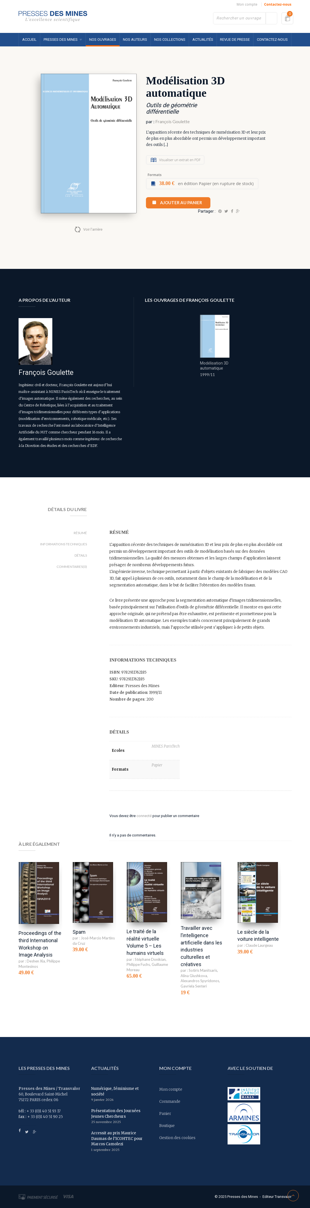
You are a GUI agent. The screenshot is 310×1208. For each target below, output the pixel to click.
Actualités (202, 39)
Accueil (29, 39)
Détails (81, 555)
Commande (169, 1101)
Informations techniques (63, 544)
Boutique (167, 1125)
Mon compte (247, 4)
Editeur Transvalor (276, 1196)
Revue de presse (235, 39)
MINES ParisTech (166, 746)
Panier (165, 1113)
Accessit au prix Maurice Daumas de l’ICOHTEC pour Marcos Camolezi (117, 1138)
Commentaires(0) (72, 566)
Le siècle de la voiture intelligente (258, 935)
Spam (79, 932)
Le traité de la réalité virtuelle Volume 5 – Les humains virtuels (145, 942)
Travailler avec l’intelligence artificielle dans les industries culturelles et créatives (201, 946)
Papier (157, 765)
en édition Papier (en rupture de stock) (206, 183)
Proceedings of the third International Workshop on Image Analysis (40, 944)
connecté (144, 816)
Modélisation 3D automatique (214, 365)
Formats (154, 174)
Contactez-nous (277, 4)
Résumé (80, 533)
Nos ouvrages (102, 39)
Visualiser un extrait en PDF (180, 160)
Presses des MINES (61, 39)
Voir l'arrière (92, 229)
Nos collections (169, 39)
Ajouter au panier (181, 202)
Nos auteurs (135, 39)
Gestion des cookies (177, 1137)
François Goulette (172, 121)
